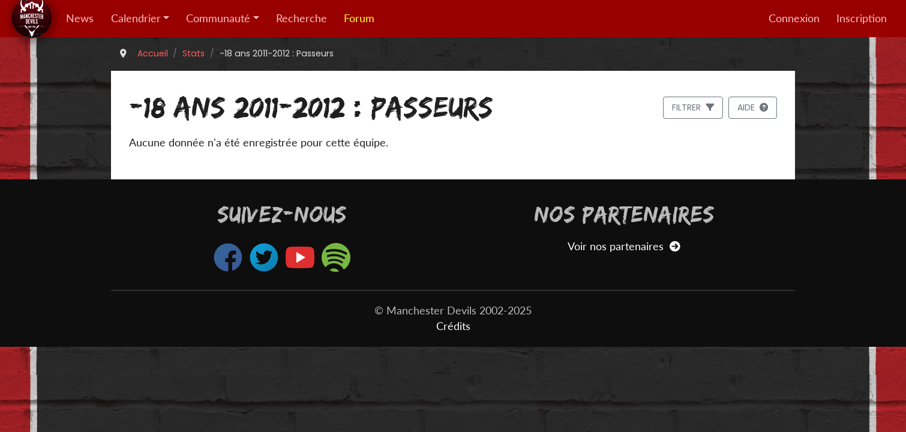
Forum (359, 18)
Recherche (301, 18)
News (80, 18)
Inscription (861, 18)
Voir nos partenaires (624, 246)
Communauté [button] (218, 18)
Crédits (453, 326)
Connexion (794, 18)
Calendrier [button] (136, 18)
